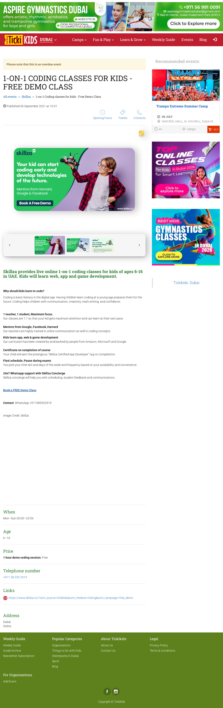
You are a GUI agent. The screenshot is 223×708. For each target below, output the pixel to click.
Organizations (61, 645)
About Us (107, 645)
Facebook (107, 691)
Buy (213, 129)
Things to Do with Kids (66, 650)
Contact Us (108, 650)
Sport (55, 661)
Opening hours (102, 115)
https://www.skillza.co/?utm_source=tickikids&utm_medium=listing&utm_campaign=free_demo (71, 598)
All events (10, 97)
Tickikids (119, 701)
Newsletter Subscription (18, 656)
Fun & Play (103, 39)
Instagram (116, 691)
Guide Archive (12, 650)
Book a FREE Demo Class (19, 390)
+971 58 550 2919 (15, 577)
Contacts (140, 115)
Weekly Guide (163, 39)
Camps (79, 39)
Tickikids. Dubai (186, 283)
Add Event (9, 681)
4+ (158, 129)
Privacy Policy (159, 645)
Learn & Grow (133, 39)
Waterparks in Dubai (65, 656)
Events (187, 39)
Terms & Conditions (162, 650)
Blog (203, 39)
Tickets (122, 115)
